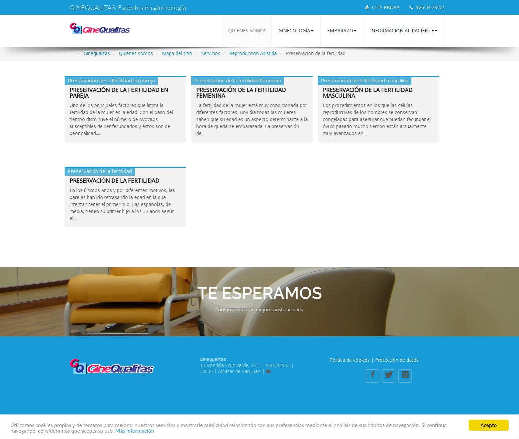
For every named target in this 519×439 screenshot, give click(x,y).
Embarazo (341, 30)
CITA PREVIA (382, 7)
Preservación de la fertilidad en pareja (119, 92)
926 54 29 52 (426, 7)
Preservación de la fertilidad (114, 180)
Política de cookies (349, 360)
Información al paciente (403, 30)
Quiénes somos (247, 30)
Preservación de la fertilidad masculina (367, 92)
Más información (134, 431)
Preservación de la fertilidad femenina (241, 92)
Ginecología (295, 30)
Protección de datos (397, 360)
